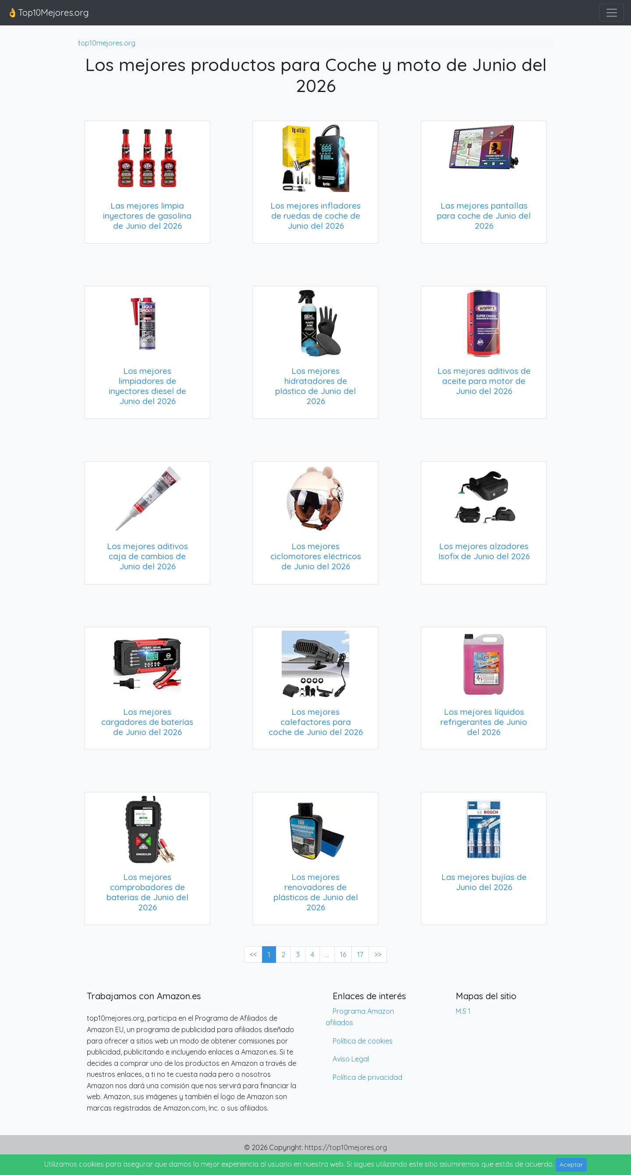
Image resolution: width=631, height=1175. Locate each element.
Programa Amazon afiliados (360, 1017)
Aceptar (571, 1164)
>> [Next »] (377, 954)
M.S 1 (463, 1011)
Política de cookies (363, 1041)
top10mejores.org (106, 43)
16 (343, 954)
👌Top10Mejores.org (48, 12)
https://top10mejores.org (346, 1147)
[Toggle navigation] (611, 12)
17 (360, 954)
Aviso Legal (351, 1058)
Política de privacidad (367, 1077)
